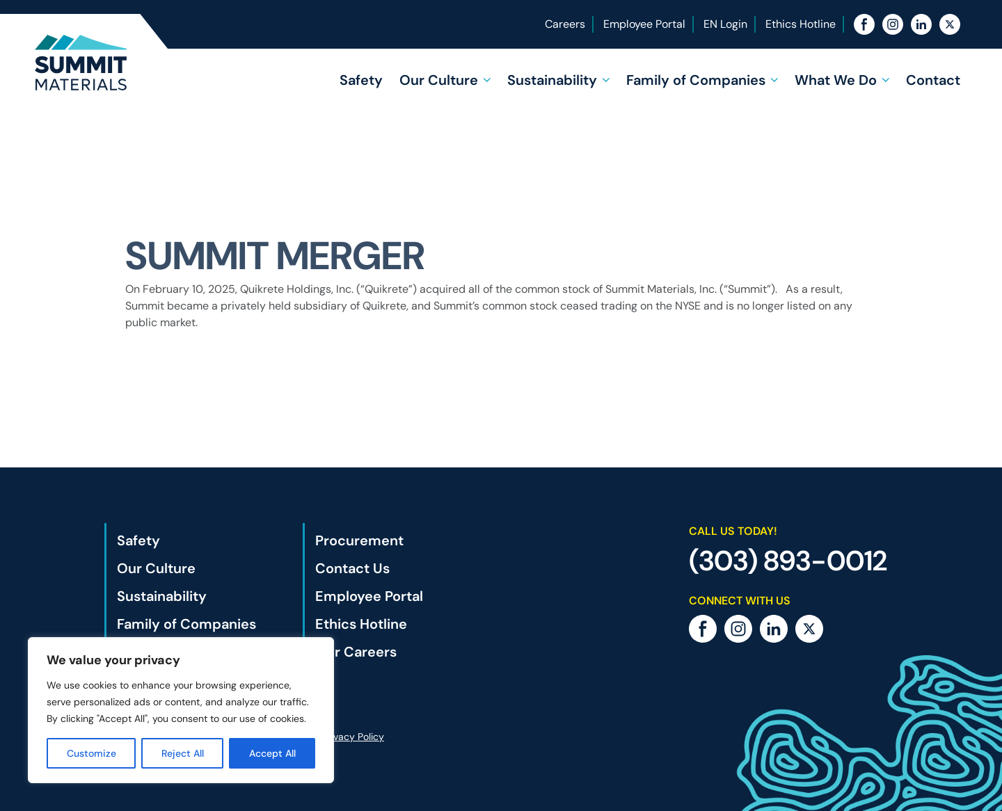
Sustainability (552, 80)
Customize (91, 753)
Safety (361, 80)
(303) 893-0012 (788, 561)
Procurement (359, 540)
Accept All (272, 753)
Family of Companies (695, 80)
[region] (181, 710)
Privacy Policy (353, 736)
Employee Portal (644, 24)
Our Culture (438, 80)
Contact (933, 80)
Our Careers (356, 652)
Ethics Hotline (800, 24)
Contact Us (352, 568)
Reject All (182, 753)
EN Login (725, 24)
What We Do (836, 80)
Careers (565, 24)
